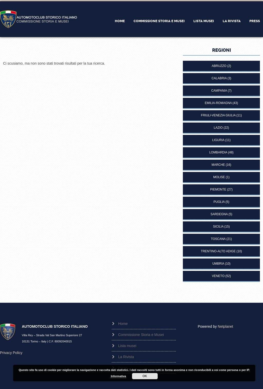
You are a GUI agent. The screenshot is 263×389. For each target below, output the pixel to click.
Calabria (219, 78)
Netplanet (225, 326)
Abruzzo (219, 66)
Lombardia (218, 152)
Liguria (218, 140)
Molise (219, 177)
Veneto (218, 276)
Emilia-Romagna (218, 103)
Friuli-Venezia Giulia (218, 115)
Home (120, 21)
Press (254, 21)
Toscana (218, 239)
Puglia (218, 202)
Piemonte (218, 189)
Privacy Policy (11, 353)
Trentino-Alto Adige (218, 251)
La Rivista (232, 21)
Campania (219, 90)
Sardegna (219, 214)
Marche (218, 165)
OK (145, 376)
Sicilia (218, 226)
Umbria (218, 263)
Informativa (118, 376)
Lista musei (203, 21)
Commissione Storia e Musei (159, 21)
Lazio (218, 127)
